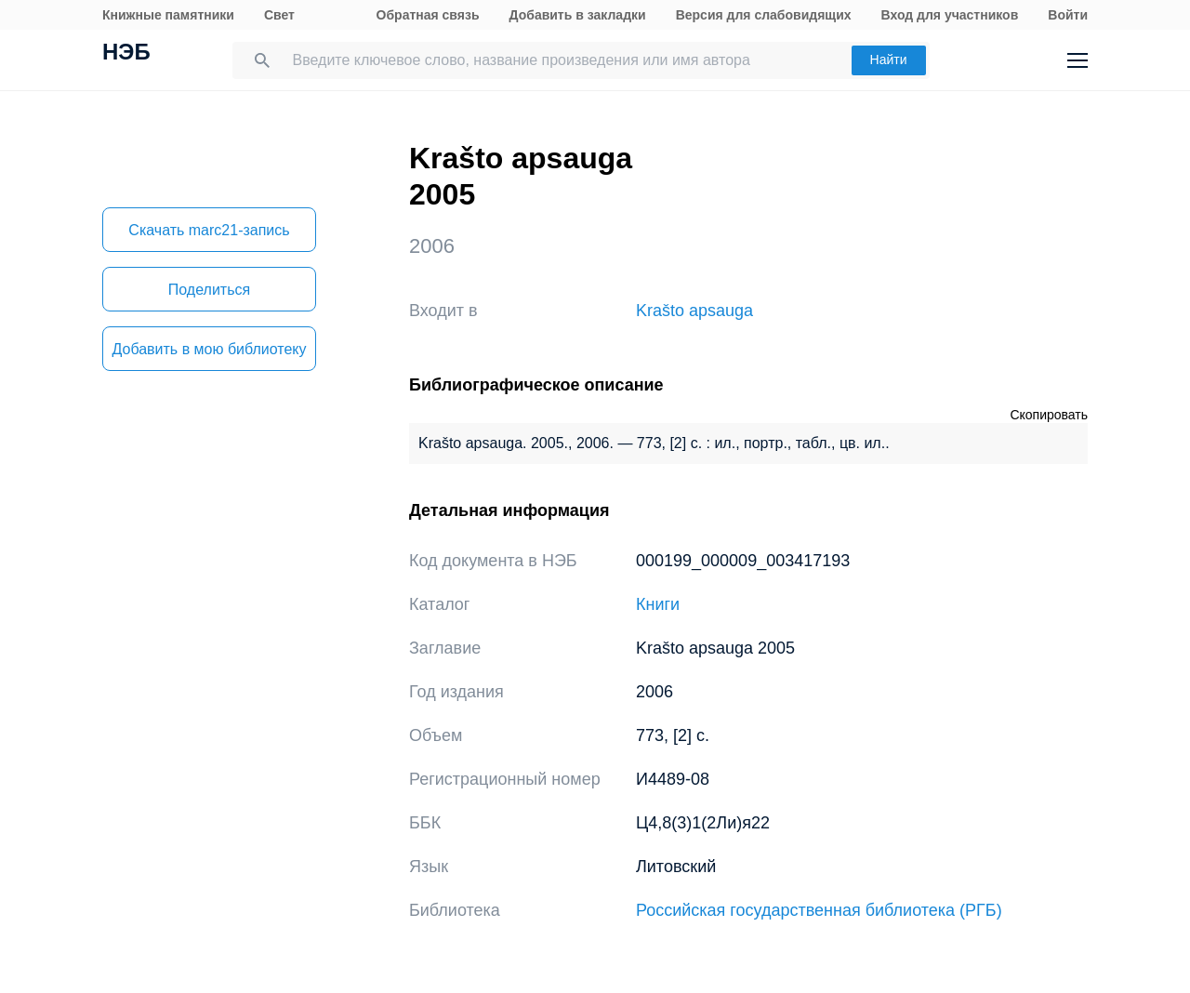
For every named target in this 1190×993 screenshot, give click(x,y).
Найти (888, 59)
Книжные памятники (168, 14)
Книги (658, 604)
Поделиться (209, 290)
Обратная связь (428, 14)
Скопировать (1049, 414)
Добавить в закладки (577, 14)
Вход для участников (950, 14)
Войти (1068, 14)
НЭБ (126, 54)
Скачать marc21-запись (208, 230)
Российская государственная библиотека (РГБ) (819, 910)
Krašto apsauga (694, 310)
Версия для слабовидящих (764, 14)
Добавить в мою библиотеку (209, 349)
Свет (279, 14)
